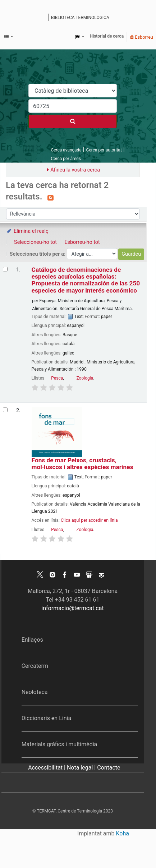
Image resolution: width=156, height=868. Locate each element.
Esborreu (141, 37)
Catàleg (44, 18)
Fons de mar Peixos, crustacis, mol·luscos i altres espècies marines (82, 464)
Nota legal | (82, 767)
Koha (122, 833)
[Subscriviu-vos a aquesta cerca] (50, 197)
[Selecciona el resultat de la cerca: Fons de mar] (5, 410)
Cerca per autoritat (104, 150)
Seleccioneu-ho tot (35, 242)
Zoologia (85, 378)
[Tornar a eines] (134, 846)
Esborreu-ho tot (82, 242)
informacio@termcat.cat (72, 608)
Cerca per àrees (66, 158)
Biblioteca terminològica (80, 17)
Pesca (57, 378)
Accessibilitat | (47, 767)
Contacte (108, 767)
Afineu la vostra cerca (75, 170)
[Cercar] (72, 121)
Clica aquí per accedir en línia (89, 520)
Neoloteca (35, 692)
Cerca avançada (66, 150)
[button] (8, 37)
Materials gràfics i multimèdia (59, 744)
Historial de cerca (107, 36)
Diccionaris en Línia (47, 718)
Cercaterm (35, 665)
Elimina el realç (27, 231)
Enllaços (32, 639)
